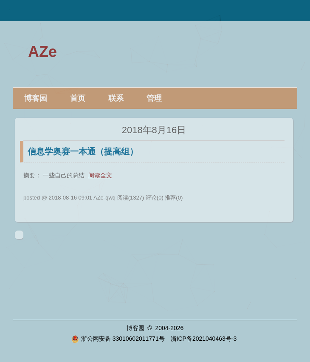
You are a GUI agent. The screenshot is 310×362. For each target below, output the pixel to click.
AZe (42, 51)
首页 (77, 98)
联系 (116, 98)
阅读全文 (100, 175)
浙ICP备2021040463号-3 (204, 338)
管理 (154, 98)
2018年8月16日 (154, 130)
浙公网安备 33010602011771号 (118, 338)
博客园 (35, 98)
